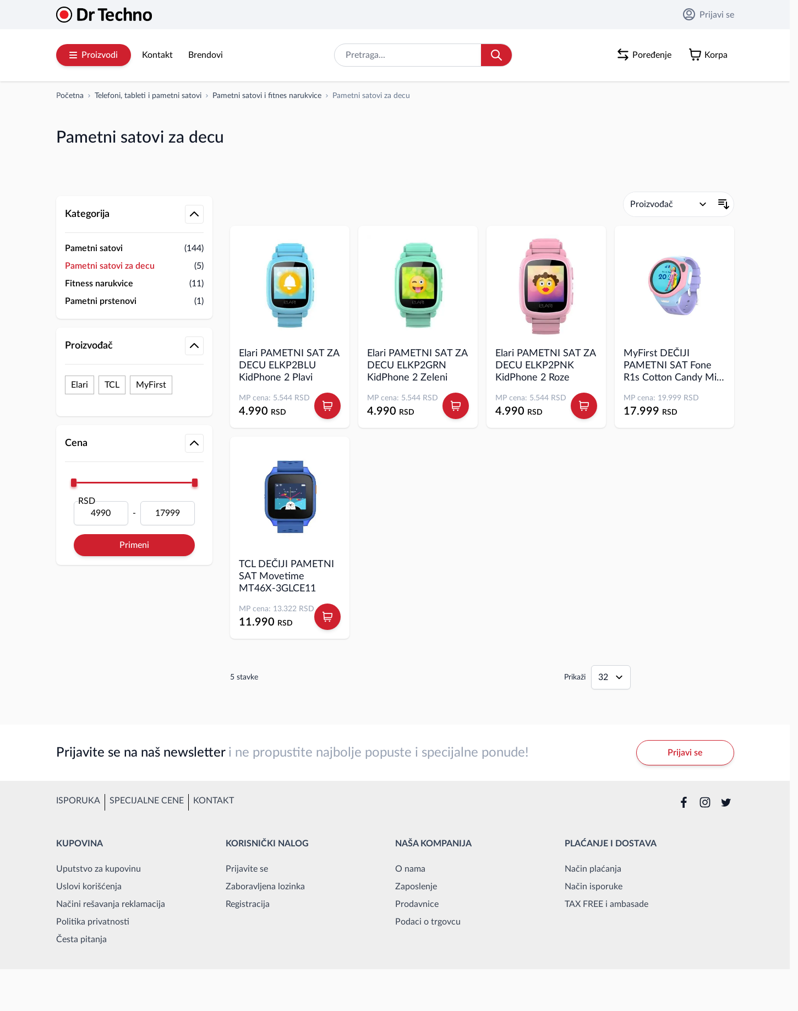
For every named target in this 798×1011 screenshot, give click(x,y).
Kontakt (157, 55)
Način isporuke (593, 886)
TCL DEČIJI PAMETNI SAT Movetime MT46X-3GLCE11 (286, 576)
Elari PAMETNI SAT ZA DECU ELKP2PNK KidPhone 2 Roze (545, 366)
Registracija (248, 904)
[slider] (73, 483)
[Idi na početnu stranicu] (70, 95)
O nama (410, 869)
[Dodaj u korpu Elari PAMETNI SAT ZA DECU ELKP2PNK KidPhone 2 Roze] (584, 406)
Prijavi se (708, 14)
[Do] (167, 513)
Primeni (134, 545)
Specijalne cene (147, 800)
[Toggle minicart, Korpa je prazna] (710, 55)
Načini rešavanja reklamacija (110, 904)
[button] (134, 185)
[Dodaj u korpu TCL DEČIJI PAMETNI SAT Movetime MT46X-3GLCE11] (327, 617)
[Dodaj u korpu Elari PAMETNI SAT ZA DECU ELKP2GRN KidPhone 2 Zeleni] (455, 406)
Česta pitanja (81, 939)
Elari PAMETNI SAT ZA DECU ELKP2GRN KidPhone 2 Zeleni (417, 366)
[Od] (101, 513)
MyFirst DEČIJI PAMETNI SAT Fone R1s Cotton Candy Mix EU (673, 366)
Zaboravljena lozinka (265, 886)
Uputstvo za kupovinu (98, 869)
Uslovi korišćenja (89, 886)
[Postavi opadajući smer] (724, 204)
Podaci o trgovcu (428, 921)
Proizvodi (93, 55)
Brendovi (205, 55)
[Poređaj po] (669, 204)
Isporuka (78, 800)
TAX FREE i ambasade (606, 904)
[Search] (496, 55)
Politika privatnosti (92, 921)
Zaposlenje (416, 886)
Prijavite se (247, 869)
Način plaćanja (593, 869)
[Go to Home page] (104, 15)
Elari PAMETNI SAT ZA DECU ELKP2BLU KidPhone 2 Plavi (289, 366)
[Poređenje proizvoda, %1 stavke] (646, 55)
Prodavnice (417, 904)
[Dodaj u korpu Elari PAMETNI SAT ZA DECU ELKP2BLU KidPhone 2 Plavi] (327, 406)
